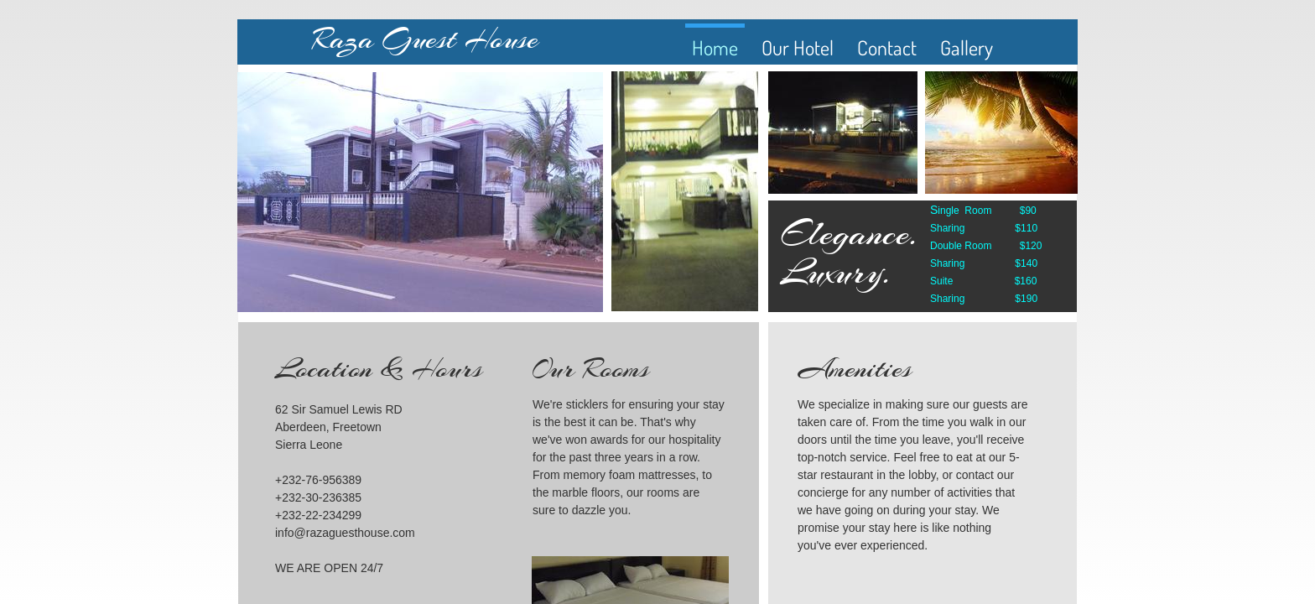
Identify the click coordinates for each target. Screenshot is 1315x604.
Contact (887, 47)
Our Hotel (797, 47)
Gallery (966, 47)
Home (715, 47)
